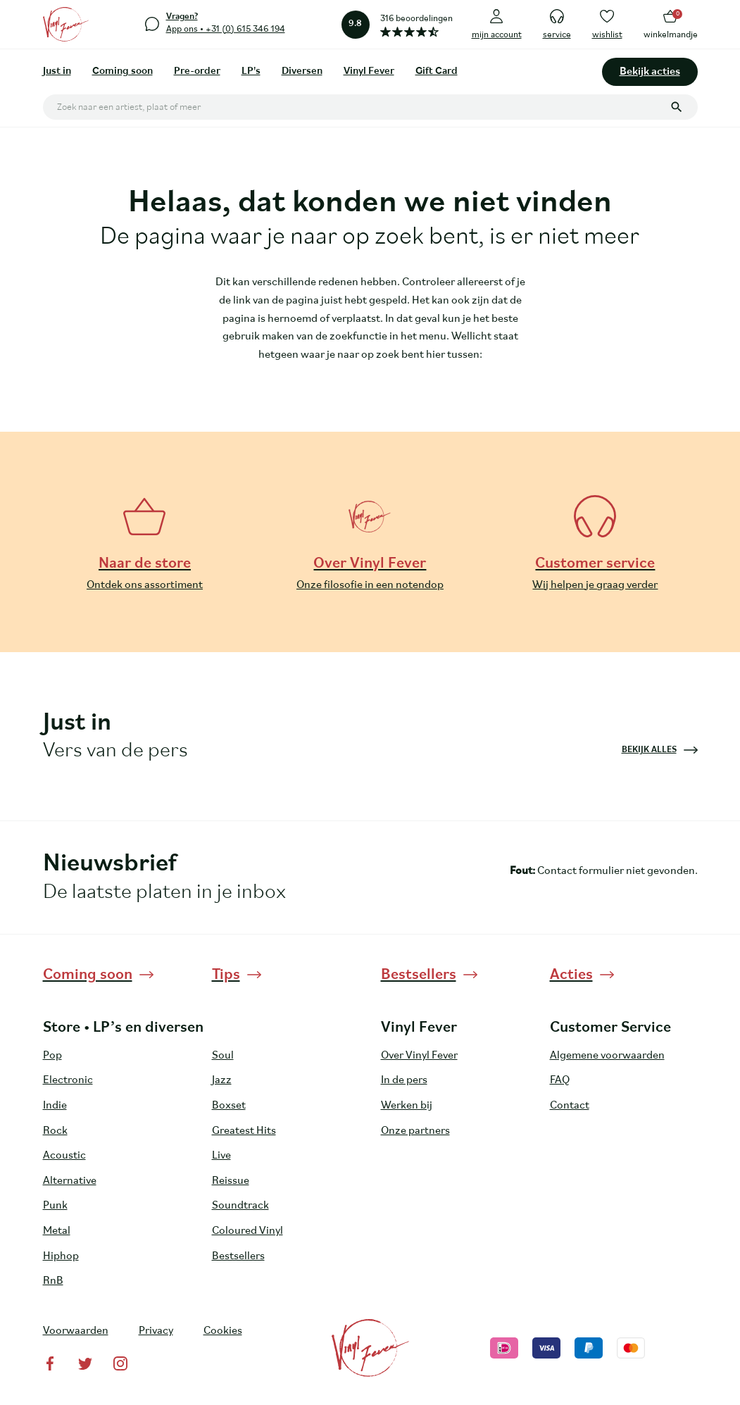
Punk (55, 1205)
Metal (56, 1231)
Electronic (68, 1080)
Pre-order (197, 71)
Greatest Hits (244, 1131)
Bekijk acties (650, 71)
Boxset (229, 1105)
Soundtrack (240, 1205)
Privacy (156, 1331)
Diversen (302, 71)
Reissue (230, 1181)
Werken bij (406, 1105)
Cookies (222, 1331)
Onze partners (415, 1131)
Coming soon (122, 71)
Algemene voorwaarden (607, 1055)
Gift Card (436, 71)
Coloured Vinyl (247, 1231)
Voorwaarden (75, 1331)
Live (221, 1155)
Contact (569, 1105)
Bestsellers (238, 1256)
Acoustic (64, 1155)
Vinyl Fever (369, 71)
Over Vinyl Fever (419, 1055)
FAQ (560, 1080)
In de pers (404, 1080)
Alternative (69, 1181)
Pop (52, 1055)
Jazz (222, 1080)
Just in (57, 71)
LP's (251, 71)
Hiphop (61, 1256)
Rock (55, 1131)
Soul (223, 1055)
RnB (53, 1281)
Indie (55, 1105)
